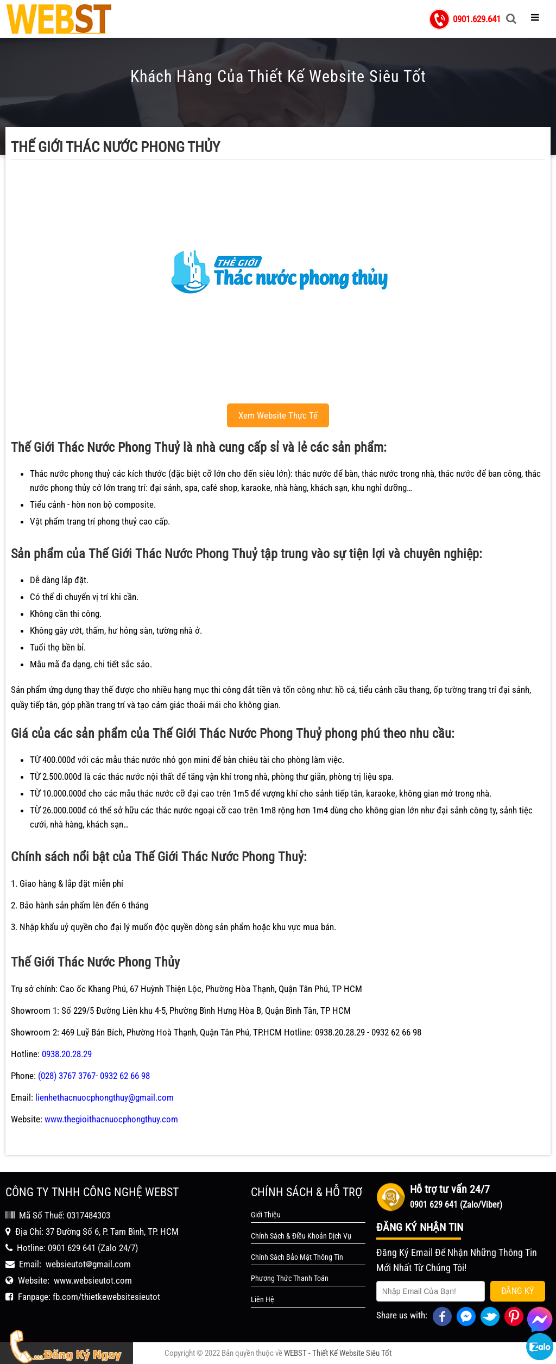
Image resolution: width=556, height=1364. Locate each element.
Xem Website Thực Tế (278, 415)
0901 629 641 (72, 1247)
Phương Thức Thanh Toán (289, 1278)
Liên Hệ (262, 1299)
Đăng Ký (517, 1291)
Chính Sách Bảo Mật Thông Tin (297, 1257)
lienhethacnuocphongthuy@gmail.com (104, 1097)
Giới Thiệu (266, 1214)
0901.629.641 (477, 19)
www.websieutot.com (93, 1280)
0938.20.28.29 (67, 1054)
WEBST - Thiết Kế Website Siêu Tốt (337, 1353)
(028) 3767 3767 (67, 1075)
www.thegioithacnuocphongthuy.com (111, 1119)
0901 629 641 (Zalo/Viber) (456, 1204)
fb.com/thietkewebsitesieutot (106, 1296)
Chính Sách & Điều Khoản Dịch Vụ (301, 1236)
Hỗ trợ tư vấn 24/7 (450, 1189)
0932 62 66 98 (125, 1075)
